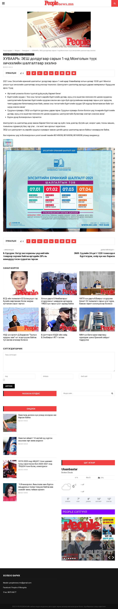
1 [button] (64, 558)
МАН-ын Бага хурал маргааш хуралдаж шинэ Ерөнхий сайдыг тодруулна (94, 337)
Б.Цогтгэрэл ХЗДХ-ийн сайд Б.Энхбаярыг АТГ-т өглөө (54, 336)
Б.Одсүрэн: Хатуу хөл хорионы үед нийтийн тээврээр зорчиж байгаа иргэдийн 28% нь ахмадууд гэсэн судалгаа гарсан (26, 256)
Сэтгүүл (65, 520)
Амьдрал (6, 54)
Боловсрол (14, 54)
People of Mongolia (19, 588)
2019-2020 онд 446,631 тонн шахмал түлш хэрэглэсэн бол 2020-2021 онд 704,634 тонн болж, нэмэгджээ (35, 464)
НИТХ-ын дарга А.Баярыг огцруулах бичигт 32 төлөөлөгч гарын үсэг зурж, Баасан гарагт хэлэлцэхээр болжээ (96, 301)
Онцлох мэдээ (29, 54)
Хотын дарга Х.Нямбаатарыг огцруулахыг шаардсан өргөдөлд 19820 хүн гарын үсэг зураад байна (57, 301)
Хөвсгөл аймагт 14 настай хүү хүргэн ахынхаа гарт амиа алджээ (35, 439)
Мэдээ (21, 54)
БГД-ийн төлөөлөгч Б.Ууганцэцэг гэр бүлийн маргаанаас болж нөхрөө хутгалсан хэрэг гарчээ (20, 301)
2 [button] (66, 558)
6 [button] (75, 558)
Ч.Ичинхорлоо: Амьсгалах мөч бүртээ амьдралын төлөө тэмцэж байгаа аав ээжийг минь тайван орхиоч (35, 487)
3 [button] (68, 558)
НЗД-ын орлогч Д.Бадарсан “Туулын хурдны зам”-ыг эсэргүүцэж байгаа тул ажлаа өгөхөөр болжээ (20, 337)
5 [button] (73, 558)
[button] (109, 557)
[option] (88, 539)
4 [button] (71, 558)
